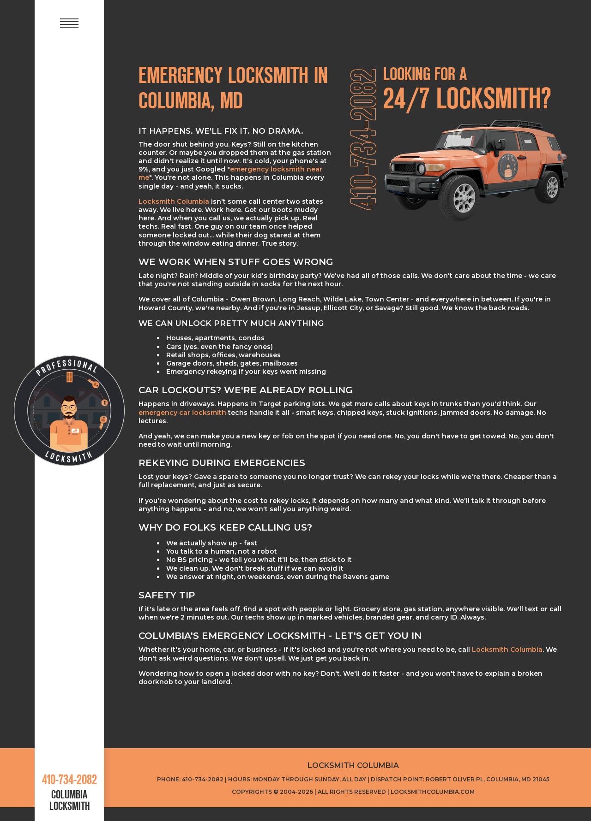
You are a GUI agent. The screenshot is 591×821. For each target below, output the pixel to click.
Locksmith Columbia (174, 201)
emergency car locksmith (182, 412)
